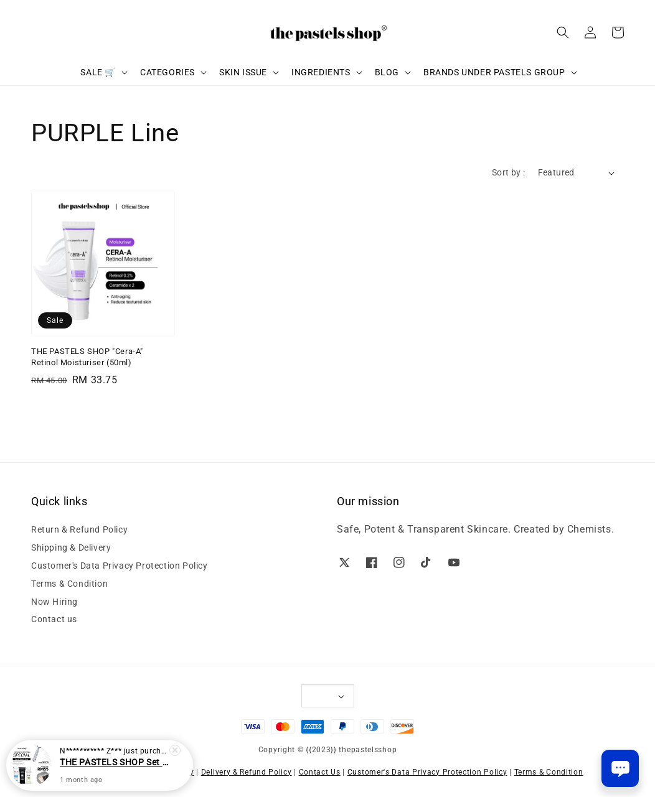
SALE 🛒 (98, 72)
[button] (563, 32)
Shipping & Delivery (71, 547)
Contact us (54, 619)
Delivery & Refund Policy (246, 772)
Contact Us (320, 772)
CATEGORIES (167, 72)
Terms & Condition (69, 584)
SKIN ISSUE (243, 72)
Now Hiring (54, 602)
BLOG (387, 72)
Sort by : (508, 172)
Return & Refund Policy (79, 529)
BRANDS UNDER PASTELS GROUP (494, 72)
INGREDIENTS (321, 72)
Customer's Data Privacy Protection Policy (119, 566)
